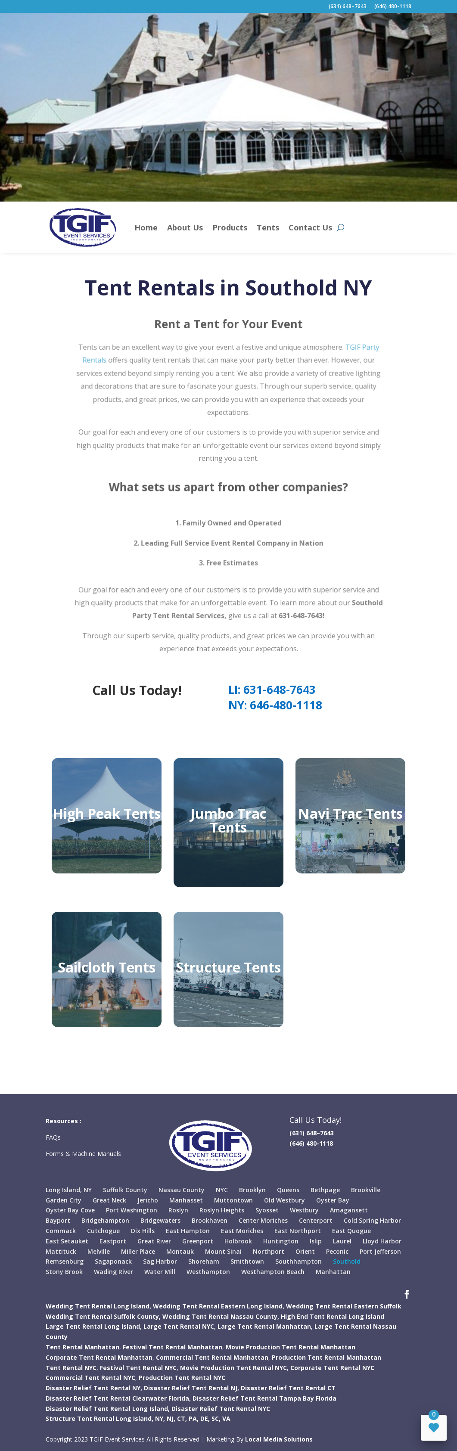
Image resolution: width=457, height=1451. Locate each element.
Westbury (304, 1210)
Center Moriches (263, 1220)
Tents (268, 227)
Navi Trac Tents (350, 813)
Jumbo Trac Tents (228, 820)
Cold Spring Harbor (372, 1220)
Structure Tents (228, 967)
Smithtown (247, 1261)
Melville (98, 1251)
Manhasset (186, 1200)
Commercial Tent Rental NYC (90, 1377)
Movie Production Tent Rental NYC (233, 1368)
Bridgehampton (105, 1220)
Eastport (112, 1241)
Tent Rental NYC (71, 1368)
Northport (268, 1251)
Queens (288, 1190)
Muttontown (233, 1200)
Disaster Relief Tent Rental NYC (220, 1408)
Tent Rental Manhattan (82, 1347)
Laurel (342, 1241)
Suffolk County (125, 1190)
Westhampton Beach (273, 1272)
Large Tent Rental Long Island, (94, 1326)
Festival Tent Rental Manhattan (172, 1347)
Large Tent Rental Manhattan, (265, 1326)
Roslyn (178, 1210)
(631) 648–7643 (348, 7)
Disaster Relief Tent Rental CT (288, 1388)
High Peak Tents (107, 813)
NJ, (171, 1418)
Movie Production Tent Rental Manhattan (290, 1347)
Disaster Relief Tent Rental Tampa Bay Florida (264, 1398)
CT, (182, 1418)
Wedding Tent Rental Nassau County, (220, 1316)
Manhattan (333, 1272)
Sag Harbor (160, 1261)
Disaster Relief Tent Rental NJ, (191, 1388)
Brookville (365, 1190)
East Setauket (67, 1241)
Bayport (58, 1220)
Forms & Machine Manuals (83, 1154)
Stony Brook (64, 1272)
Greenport (197, 1241)
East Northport (297, 1231)
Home (146, 227)
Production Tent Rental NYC (182, 1377)
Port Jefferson (380, 1251)
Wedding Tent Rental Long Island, (98, 1306)
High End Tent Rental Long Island (332, 1316)
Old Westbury (284, 1200)
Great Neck (109, 1200)
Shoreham (203, 1261)
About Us (185, 227)
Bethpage (325, 1190)
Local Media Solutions (279, 1439)
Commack (61, 1231)
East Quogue (351, 1231)
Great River (154, 1241)
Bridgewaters (160, 1220)
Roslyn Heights (221, 1210)
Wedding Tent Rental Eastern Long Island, (218, 1306)
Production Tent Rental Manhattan (326, 1357)
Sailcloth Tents (106, 967)
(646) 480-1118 (392, 7)
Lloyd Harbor (382, 1241)
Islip (316, 1241)
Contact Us (310, 227)
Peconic (337, 1251)
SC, (216, 1418)
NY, (160, 1418)
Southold (347, 1261)
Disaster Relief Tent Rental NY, (94, 1388)
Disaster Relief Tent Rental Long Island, (108, 1408)
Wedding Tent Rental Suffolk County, (103, 1316)
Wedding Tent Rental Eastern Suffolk (343, 1306)
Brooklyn (252, 1190)
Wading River (113, 1272)
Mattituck (61, 1251)
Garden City (63, 1200)
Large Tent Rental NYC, (179, 1326)
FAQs (54, 1137)
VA (226, 1418)
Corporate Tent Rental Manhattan (99, 1357)
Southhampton (298, 1261)
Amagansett (349, 1210)
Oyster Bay (332, 1200)
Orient (305, 1251)
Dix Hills (143, 1231)
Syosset (267, 1210)
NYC (222, 1190)
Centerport (316, 1220)
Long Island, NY (69, 1190)
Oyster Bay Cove (70, 1210)
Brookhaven (209, 1220)
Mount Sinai (223, 1251)
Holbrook (238, 1241)
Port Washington (131, 1210)
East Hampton (188, 1231)
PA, (194, 1418)
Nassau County (182, 1190)
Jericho (147, 1200)
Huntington (280, 1241)
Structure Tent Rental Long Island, (99, 1418)
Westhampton (208, 1272)
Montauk (180, 1251)
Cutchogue (103, 1231)
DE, (205, 1418)
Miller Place (138, 1251)
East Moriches (242, 1231)
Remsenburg (65, 1261)
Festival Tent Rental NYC (138, 1368)
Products (229, 227)
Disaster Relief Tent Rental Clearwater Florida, (118, 1398)
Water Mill (159, 1272)
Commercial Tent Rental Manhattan (212, 1357)
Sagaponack (113, 1261)
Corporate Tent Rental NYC (332, 1368)
